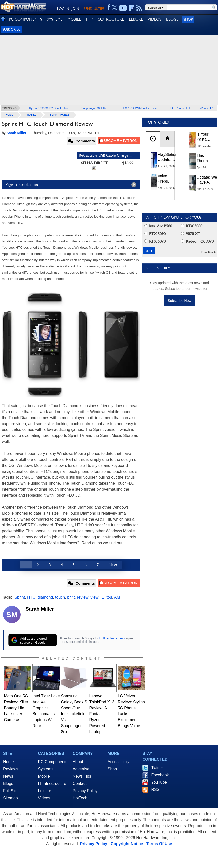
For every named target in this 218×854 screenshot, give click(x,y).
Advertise (81, 769)
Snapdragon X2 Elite (94, 108)
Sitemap (10, 798)
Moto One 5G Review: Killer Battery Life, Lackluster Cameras (16, 708)
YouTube (159, 782)
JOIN (75, 9)
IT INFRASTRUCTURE (105, 19)
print (71, 597)
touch (60, 597)
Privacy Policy (85, 791)
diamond (45, 597)
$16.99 (127, 163)
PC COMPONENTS (25, 19)
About (78, 762)
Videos (44, 798)
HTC (31, 597)
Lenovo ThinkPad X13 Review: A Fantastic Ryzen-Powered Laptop (101, 714)
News (8, 776)
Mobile (31, 114)
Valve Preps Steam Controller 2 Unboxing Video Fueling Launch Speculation (168, 179)
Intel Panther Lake (181, 108)
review (82, 597)
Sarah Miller (40, 609)
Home (8, 762)
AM (117, 597)
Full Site (10, 791)
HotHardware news (112, 638)
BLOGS (172, 19)
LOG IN (63, 9)
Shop (188, 19)
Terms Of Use (159, 844)
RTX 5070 (155, 241)
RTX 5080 (191, 226)
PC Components (52, 762)
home (9, 114)
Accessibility (118, 762)
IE (102, 597)
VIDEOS (154, 19)
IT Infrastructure (52, 783)
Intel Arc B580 (158, 226)
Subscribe (11, 29)
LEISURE (136, 19)
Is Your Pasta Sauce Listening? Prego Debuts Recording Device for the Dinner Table (205, 137)
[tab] (153, 139)
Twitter (157, 768)
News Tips (82, 776)
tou (109, 597)
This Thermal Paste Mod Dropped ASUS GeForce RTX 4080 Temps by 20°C (205, 158)
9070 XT (190, 233)
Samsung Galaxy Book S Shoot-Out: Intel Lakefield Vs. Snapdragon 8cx (74, 714)
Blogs (8, 783)
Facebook (160, 775)
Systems (45, 769)
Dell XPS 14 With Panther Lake (139, 108)
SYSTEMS (54, 19)
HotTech (80, 798)
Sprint (19, 597)
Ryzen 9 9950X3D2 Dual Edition (49, 108)
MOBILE (74, 19)
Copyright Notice (127, 844)
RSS (155, 789)
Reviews (10, 769)
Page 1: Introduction (72, 184)
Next (113, 564)
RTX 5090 (155, 233)
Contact (79, 783)
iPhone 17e (207, 108)
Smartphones (59, 114)
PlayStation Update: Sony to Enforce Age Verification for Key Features (167, 157)
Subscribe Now (179, 301)
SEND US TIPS (94, 9)
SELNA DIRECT (94, 163)
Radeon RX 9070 (197, 241)
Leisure (44, 791)
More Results (208, 252)
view (94, 597)
